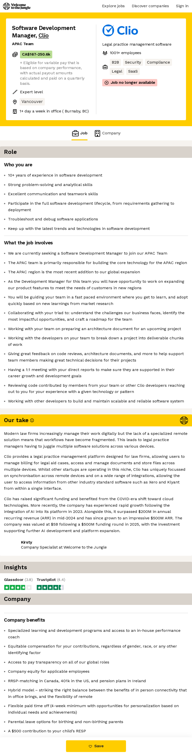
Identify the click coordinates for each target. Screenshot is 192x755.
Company (107, 133)
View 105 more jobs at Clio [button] (37, 634)
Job (80, 133)
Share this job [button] (26, 625)
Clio (43, 35)
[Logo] (16, 6)
